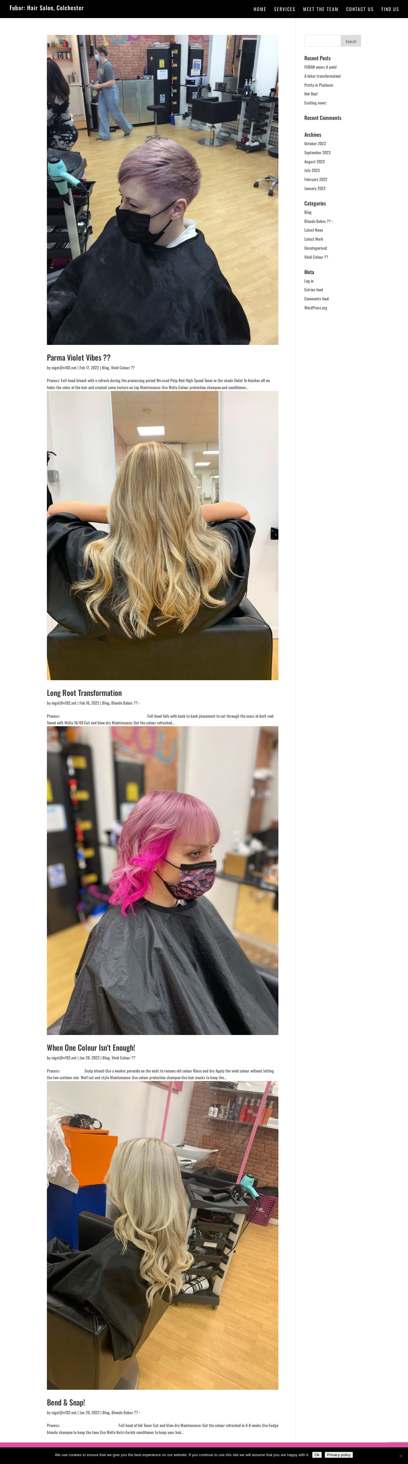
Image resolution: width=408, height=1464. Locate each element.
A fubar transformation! (322, 76)
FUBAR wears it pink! (320, 67)
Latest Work (313, 239)
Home (260, 10)
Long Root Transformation (84, 692)
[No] (401, 1456)
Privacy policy (339, 1455)
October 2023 (315, 143)
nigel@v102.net (64, 367)
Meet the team (321, 10)
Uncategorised (315, 248)
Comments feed (316, 298)
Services (285, 10)
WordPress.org (315, 307)
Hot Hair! (311, 94)
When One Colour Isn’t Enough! (91, 1047)
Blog (105, 367)
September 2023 (317, 152)
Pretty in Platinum (318, 85)
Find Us (390, 10)
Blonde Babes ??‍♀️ (126, 703)
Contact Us (360, 10)
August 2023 (314, 161)
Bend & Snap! (66, 1402)
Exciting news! (315, 103)
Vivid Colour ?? (123, 367)
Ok (317, 1455)
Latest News (313, 230)
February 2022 (315, 179)
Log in (309, 281)
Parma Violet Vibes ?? (79, 357)
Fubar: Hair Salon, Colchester (47, 7)
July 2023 (312, 170)
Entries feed (313, 289)
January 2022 (315, 188)
